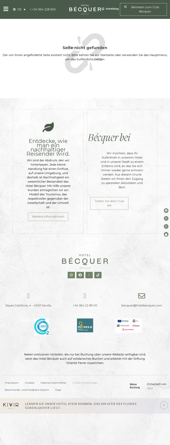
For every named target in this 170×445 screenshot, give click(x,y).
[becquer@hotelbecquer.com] (141, 295)
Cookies (29, 382)
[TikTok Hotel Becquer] (98, 275)
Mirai (150, 388)
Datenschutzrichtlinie (53, 382)
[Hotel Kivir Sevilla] (11, 406)
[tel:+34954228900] (43, 9)
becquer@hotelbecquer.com (141, 305)
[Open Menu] (6, 9)
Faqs (58, 389)
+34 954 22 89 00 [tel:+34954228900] (85, 305)
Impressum (12, 382)
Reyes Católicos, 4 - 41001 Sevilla (28, 305)
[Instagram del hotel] (166, 218)
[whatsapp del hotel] (166, 226)
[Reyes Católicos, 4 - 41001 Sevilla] (28, 295)
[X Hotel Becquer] (89, 275)
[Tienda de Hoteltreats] (166, 234)
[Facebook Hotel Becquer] (80, 275)
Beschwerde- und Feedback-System (27, 389)
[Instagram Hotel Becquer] (72, 275)
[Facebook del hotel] (166, 210)
